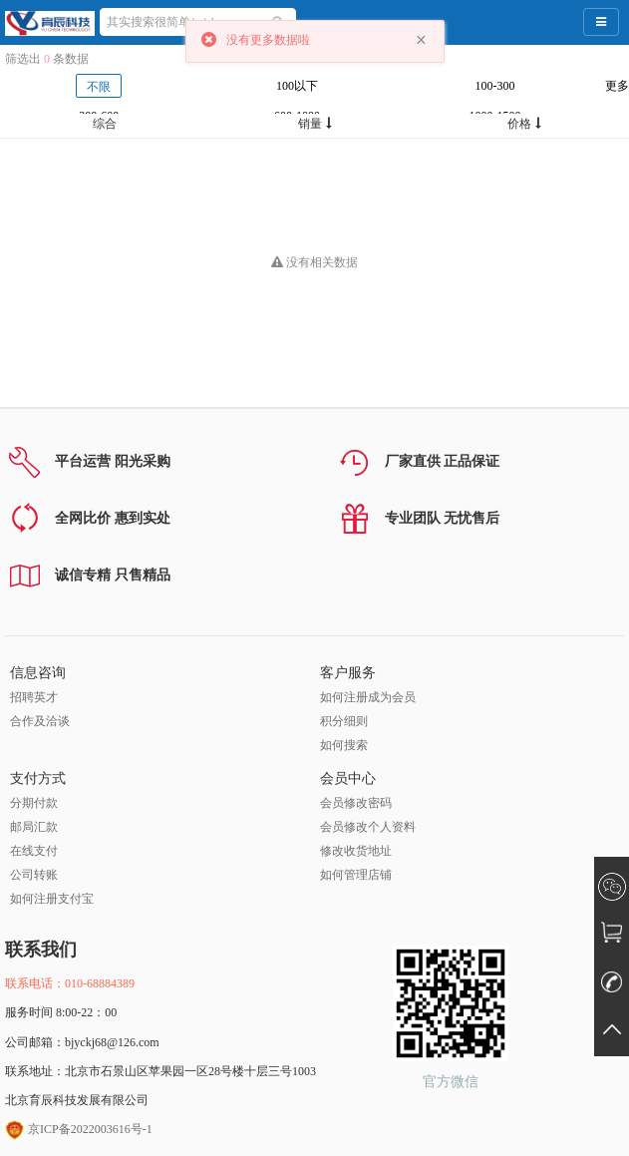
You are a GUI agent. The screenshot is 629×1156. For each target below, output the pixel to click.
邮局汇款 (34, 827)
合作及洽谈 (40, 721)
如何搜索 (344, 745)
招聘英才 (34, 697)
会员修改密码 (356, 803)
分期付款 (34, 803)
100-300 (495, 86)
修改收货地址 (356, 851)
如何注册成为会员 (368, 697)
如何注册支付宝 (52, 899)
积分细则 (344, 721)
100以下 (297, 86)
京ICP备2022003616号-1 (79, 1129)
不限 (99, 87)
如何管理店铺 (356, 875)
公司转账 (34, 875)
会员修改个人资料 (368, 827)
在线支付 (34, 851)
